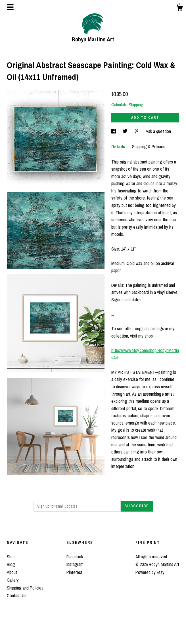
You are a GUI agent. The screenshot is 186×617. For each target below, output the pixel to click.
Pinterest (74, 572)
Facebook (74, 557)
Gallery (13, 580)
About (12, 572)
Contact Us (16, 595)
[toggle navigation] (10, 7)
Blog (11, 564)
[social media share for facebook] (114, 131)
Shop (11, 557)
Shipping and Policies (25, 588)
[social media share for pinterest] (137, 131)
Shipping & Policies (148, 146)
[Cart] (179, 8)
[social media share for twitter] (126, 131)
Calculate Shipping (127, 104)
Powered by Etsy (149, 572)
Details (118, 146)
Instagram (74, 564)
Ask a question (158, 131)
